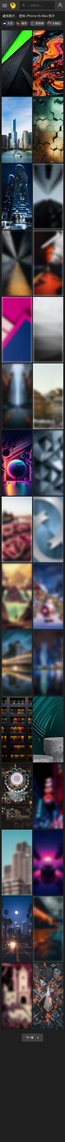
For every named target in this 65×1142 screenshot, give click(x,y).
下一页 (32, 1037)
